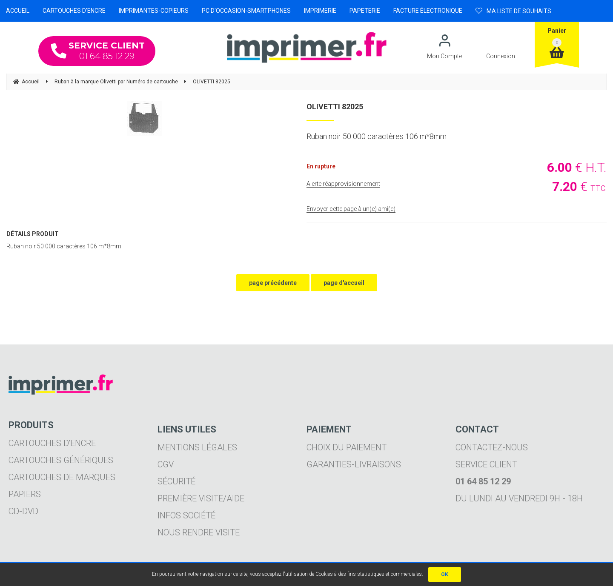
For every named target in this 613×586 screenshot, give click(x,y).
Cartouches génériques (61, 460)
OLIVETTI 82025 (334, 106)
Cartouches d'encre (52, 443)
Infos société (186, 515)
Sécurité (176, 481)
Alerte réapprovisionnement (343, 183)
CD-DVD (23, 511)
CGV (166, 464)
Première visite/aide (201, 498)
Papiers (25, 494)
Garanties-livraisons (353, 464)
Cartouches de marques (62, 477)
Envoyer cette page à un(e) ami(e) (350, 208)
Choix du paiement (346, 447)
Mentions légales (197, 447)
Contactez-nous (491, 447)
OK (444, 574)
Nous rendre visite (199, 532)
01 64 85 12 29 (98, 50)
